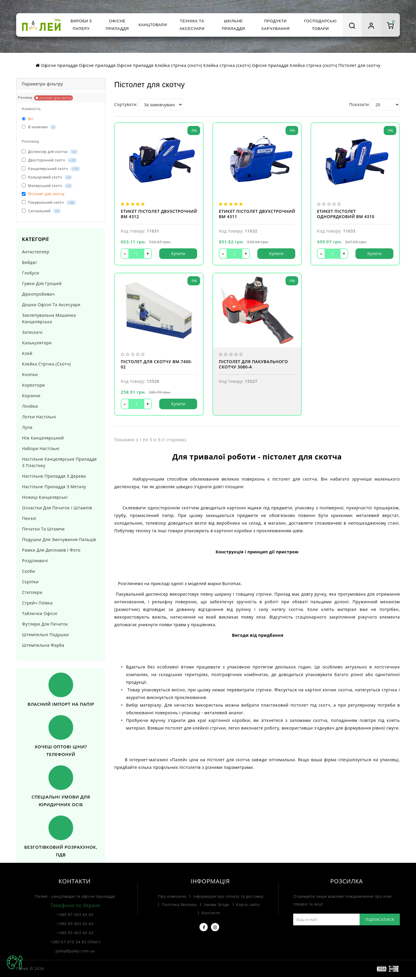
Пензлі (29, 518)
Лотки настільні (39, 417)
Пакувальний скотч (49, 202)
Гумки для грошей (42, 283)
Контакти (211, 912)
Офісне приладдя (117, 24)
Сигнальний (41, 210)
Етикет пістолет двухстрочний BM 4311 (257, 214)
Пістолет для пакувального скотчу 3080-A (253, 364)
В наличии (39, 126)
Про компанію (172, 896)
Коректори (33, 385)
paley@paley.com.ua (75, 951)
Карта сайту (248, 904)
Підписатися (379, 919)
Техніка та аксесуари (192, 24)
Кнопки (30, 374)
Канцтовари (153, 25)
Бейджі (29, 262)
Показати (359, 104)
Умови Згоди (216, 904)
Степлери (32, 592)
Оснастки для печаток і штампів (57, 508)
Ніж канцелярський (43, 438)
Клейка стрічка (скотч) (46, 364)
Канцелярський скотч (51, 168)
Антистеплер (35, 252)
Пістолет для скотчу (53, 98)
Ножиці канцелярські (45, 497)
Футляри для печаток (45, 624)
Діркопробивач (38, 294)
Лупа (27, 427)
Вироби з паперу (81, 24)
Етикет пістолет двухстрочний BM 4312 (159, 214)
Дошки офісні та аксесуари (51, 304)
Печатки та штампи (43, 529)
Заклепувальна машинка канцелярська (49, 318)
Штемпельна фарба (43, 645)
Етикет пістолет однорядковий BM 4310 (345, 214)
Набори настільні (41, 448)
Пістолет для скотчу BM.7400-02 (156, 364)
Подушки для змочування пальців (59, 539)
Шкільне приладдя (233, 24)
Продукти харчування (275, 24)
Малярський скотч (47, 185)
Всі (27, 118)
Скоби (28, 571)
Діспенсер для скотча (50, 151)
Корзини (31, 395)
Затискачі (32, 332)
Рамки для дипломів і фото (51, 550)
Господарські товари (320, 24)
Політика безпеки (179, 904)
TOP (15, 962)
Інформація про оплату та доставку (228, 896)
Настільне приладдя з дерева (54, 476)
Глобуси (30, 273)
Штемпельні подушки (45, 634)
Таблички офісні (39, 613)
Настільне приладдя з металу (54, 486)
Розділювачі (35, 560)
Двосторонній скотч (49, 160)
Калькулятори (37, 343)
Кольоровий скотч (47, 177)
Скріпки (30, 581)
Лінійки (30, 406)
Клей (27, 353)
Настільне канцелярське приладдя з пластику (59, 462)
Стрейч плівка (37, 603)
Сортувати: (125, 104)
